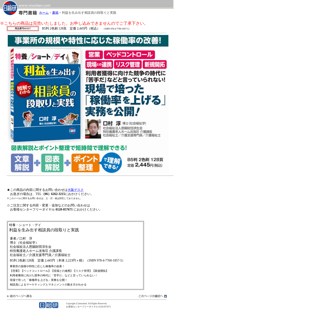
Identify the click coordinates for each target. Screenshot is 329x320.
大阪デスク (76, 190)
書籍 (55, 12)
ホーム (44, 12)
